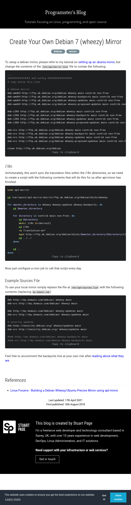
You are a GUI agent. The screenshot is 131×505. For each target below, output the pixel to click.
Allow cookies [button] (118, 497)
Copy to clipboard (65, 152)
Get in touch (47, 459)
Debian (58, 51)
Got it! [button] (104, 497)
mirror (73, 51)
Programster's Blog (65, 12)
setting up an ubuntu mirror (96, 62)
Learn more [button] (13, 499)
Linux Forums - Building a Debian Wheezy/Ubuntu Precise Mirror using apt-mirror (64, 390)
